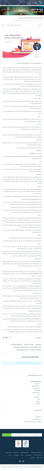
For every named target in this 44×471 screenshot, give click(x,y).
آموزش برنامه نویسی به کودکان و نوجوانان (32, 421)
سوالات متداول (39, 457)
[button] (33, 2)
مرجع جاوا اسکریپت (36, 419)
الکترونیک (37, 403)
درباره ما (9, 455)
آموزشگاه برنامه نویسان (24, 452)
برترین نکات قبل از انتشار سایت (35, 350)
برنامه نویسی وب (36, 388)
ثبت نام (24, 2)
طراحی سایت (36, 390)
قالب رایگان (15, 452)
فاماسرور (32, 457)
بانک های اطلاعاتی (35, 392)
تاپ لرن (23, 466)
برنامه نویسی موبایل (35, 386)
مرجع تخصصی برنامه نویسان (36, 452)
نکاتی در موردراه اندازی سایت (35, 347)
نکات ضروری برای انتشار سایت (22, 350)
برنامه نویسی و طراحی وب (35, 381)
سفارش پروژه (8, 452)
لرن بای (22, 455)
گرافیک (38, 401)
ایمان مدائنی (36, 57)
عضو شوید (28, 363)
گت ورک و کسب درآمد (38, 455)
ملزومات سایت (38, 344)
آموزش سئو (38, 416)
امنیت (38, 399)
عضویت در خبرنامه (6, 435)
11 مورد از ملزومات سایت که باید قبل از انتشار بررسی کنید (30, 18)
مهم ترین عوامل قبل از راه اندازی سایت (21, 347)
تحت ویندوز (37, 383)
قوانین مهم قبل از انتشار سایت (16, 344)
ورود (28, 2)
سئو (38, 395)
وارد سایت (22, 363)
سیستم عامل (37, 397)
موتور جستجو (28, 455)
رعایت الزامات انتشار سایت (29, 344)
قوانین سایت (16, 455)
